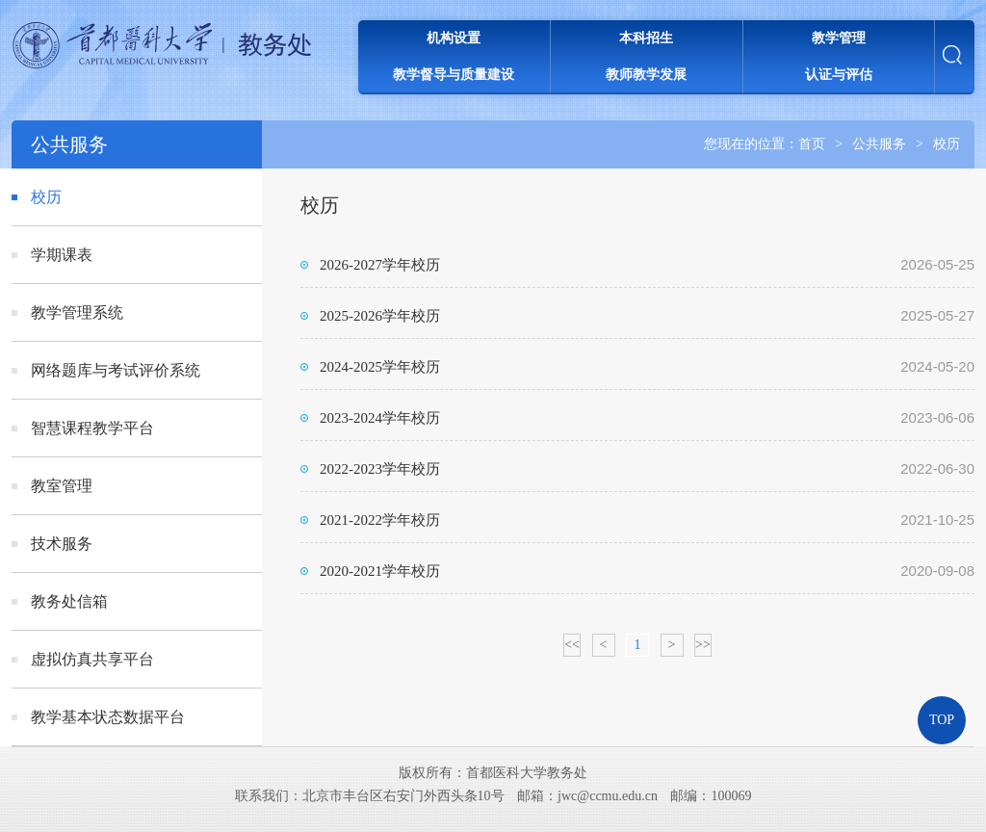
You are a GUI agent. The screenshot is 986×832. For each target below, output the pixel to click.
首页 (811, 144)
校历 (946, 144)
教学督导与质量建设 (453, 74)
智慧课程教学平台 (92, 428)
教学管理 (839, 38)
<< (572, 644)
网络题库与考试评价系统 (115, 370)
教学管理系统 (77, 312)
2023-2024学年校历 (380, 418)
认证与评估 (838, 74)
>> (703, 644)
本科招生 (646, 38)
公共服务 (879, 144)
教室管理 (61, 486)
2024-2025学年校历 (380, 367)
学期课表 (61, 255)
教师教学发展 (646, 74)
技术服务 (61, 543)
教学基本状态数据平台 (108, 717)
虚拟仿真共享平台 (92, 659)
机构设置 (453, 38)
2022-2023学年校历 (380, 469)
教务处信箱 (69, 601)
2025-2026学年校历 (380, 316)
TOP (941, 720)
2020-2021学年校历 (380, 571)
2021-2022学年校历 (380, 520)
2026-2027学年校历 (380, 265)
